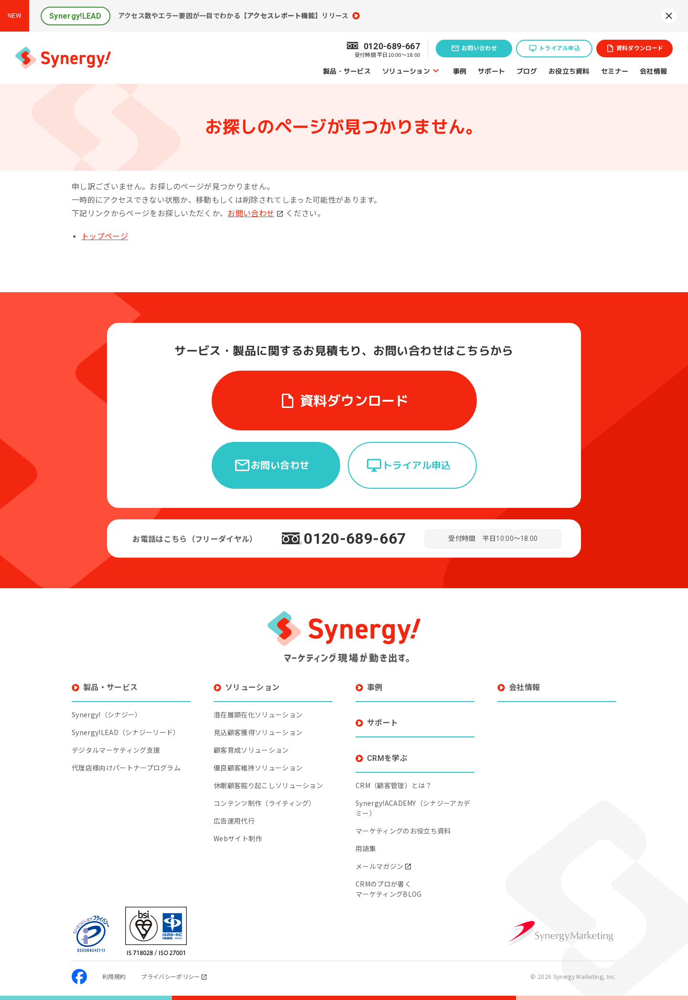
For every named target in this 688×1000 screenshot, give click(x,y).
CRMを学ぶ (387, 751)
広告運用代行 (234, 813)
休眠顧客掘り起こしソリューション (268, 778)
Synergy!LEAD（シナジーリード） (126, 725)
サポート (491, 70)
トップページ (104, 236)
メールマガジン (383, 859)
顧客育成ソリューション (251, 742)
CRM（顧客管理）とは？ (393, 778)
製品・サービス (347, 70)
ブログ (526, 70)
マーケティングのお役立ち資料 (403, 823)
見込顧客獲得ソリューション (258, 725)
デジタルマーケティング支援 (116, 742)
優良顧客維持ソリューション (258, 760)
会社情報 (653, 70)
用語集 (365, 841)
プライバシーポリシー (174, 969)
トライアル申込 (559, 48)
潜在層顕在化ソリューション (258, 707)
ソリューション (406, 70)
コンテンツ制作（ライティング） (265, 796)
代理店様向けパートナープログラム (126, 760)
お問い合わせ (479, 48)
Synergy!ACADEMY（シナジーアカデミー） (412, 801)
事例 (460, 70)
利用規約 (114, 969)
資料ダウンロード (640, 48)
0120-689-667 (355, 531)
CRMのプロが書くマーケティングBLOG (388, 881)
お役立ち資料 (569, 70)
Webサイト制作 (238, 831)
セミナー (614, 70)
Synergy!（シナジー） (106, 707)
